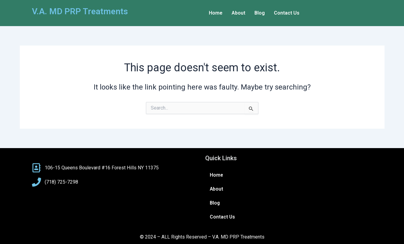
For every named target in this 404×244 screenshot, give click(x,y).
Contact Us (286, 13)
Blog (259, 13)
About (238, 13)
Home (216, 13)
